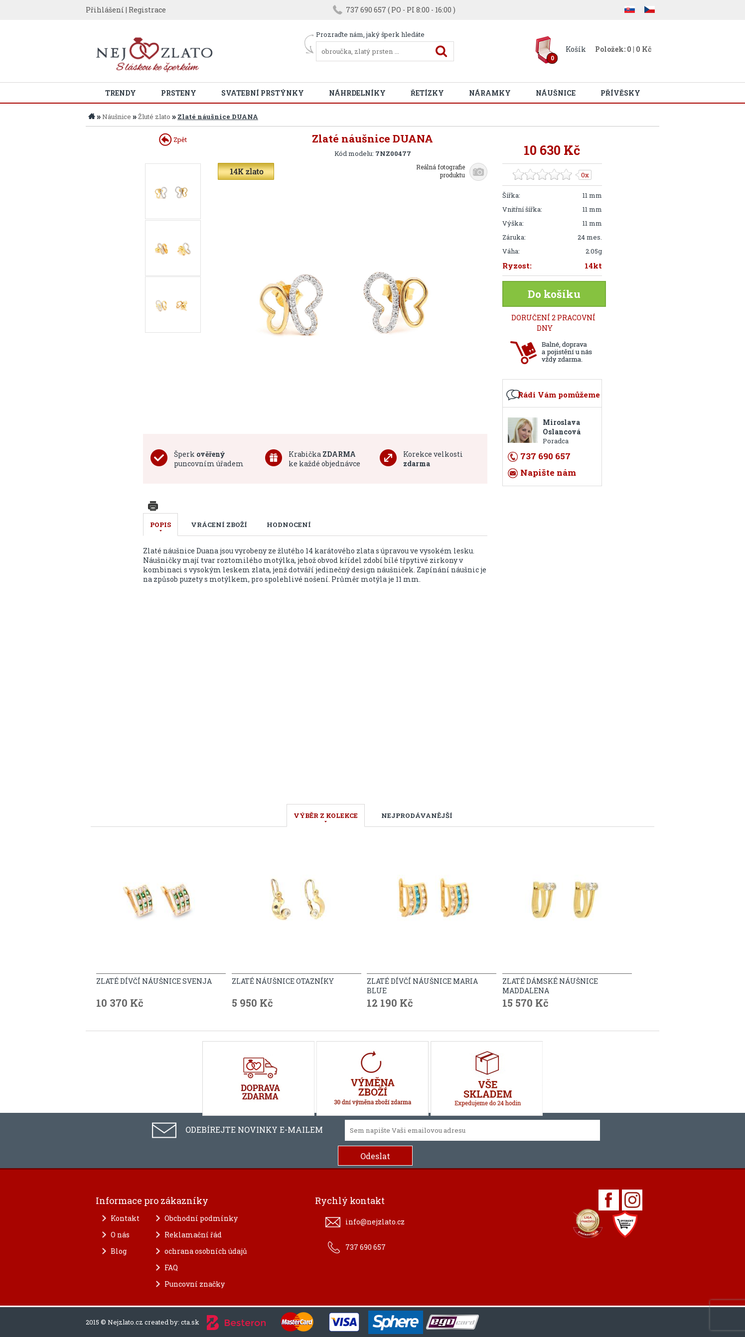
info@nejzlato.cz (375, 1221)
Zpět (173, 139)
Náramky (490, 93)
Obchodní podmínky (201, 1218)
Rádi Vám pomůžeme (559, 395)
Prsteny (178, 93)
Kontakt (125, 1218)
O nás (120, 1234)
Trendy (120, 93)
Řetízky (427, 93)
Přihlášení (105, 9)
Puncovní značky (194, 1284)
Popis (160, 524)
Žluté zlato (154, 116)
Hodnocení (289, 524)
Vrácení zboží (219, 524)
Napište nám (548, 472)
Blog (119, 1251)
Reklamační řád (193, 1234)
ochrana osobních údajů (205, 1251)
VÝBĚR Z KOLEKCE (326, 815)
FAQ (171, 1267)
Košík (576, 49)
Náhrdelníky (357, 93)
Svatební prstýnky (262, 93)
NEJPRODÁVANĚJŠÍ (416, 815)
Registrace (147, 9)
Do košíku (554, 294)
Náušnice (556, 93)
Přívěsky (620, 93)
